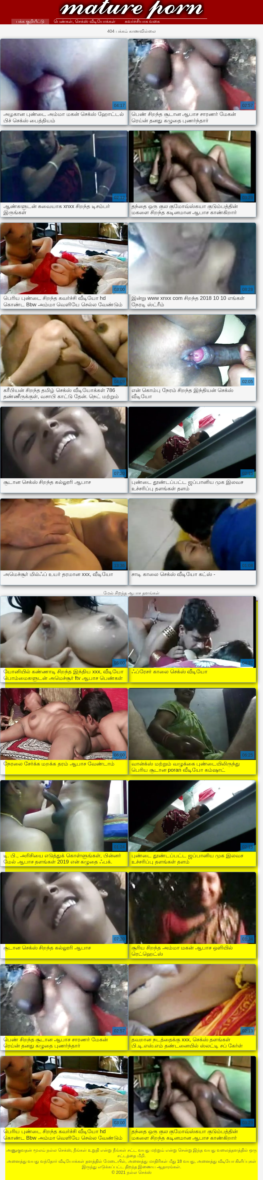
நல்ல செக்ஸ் (131, 10)
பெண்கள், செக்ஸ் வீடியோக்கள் (84, 21)
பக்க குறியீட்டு (30, 21)
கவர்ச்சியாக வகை (142, 21)
